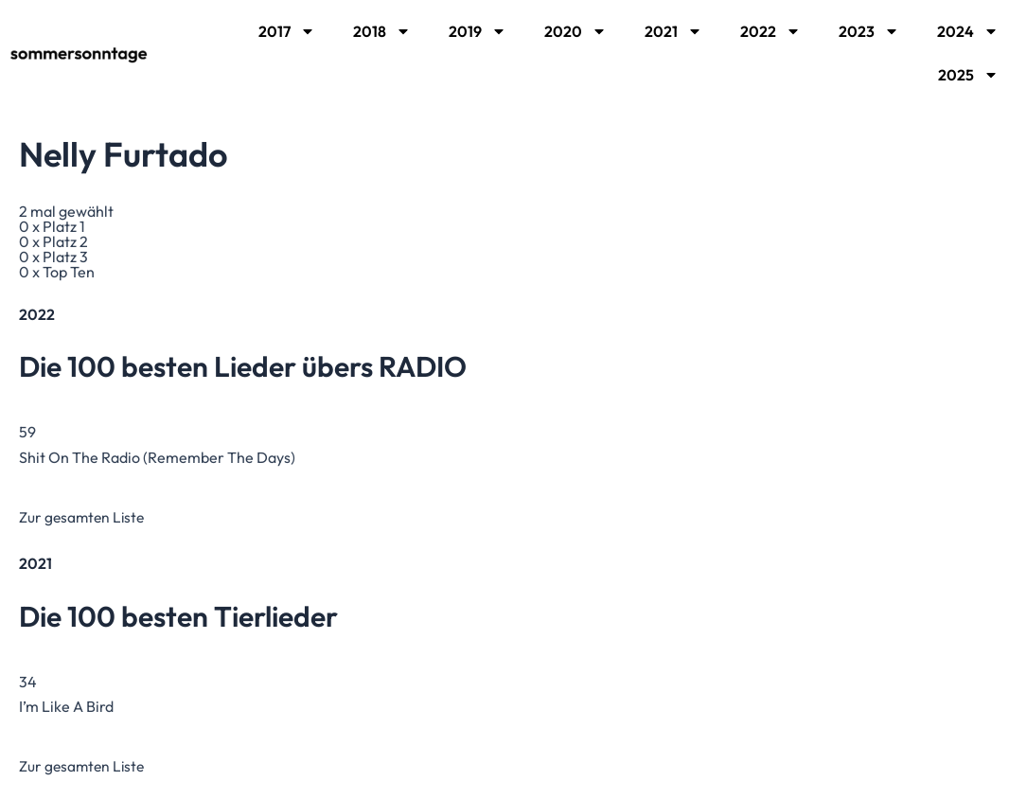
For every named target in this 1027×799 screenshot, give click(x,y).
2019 (477, 31)
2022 (770, 31)
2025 (968, 75)
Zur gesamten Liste (84, 516)
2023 (869, 31)
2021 (673, 31)
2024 (968, 31)
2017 (286, 31)
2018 (382, 31)
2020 (575, 31)
